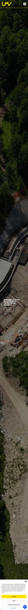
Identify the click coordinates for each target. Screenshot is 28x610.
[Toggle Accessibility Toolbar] (25, 607)
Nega (14, 600)
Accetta (14, 596)
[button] (26, 581)
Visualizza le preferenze (14, 604)
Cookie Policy (13, 608)
